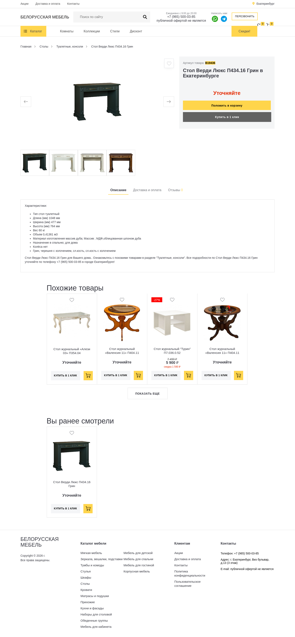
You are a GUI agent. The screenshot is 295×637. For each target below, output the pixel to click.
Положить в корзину (227, 103)
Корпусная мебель (137, 571)
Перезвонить (245, 16)
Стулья (86, 571)
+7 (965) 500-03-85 (181, 16)
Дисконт (136, 31)
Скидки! (244, 31)
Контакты (73, 3)
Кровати (86, 590)
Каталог (36, 31)
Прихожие (88, 602)
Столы (85, 583)
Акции (24, 3)
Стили (115, 31)
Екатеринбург (265, 3)
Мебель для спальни (138, 559)
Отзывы (175, 190)
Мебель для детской (138, 553)
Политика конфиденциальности (189, 573)
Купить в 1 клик (227, 115)
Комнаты (66, 31)
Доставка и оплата (47, 3)
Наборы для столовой (96, 614)
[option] (97, 102)
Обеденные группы (94, 620)
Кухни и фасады (92, 608)
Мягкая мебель (91, 553)
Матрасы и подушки (95, 596)
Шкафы (86, 577)
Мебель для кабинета (96, 626)
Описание (118, 190)
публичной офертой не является (181, 20)
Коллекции (92, 31)
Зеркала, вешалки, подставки (102, 559)
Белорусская (44, 17)
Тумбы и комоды (92, 565)
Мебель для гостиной (139, 565)
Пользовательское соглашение (187, 583)
